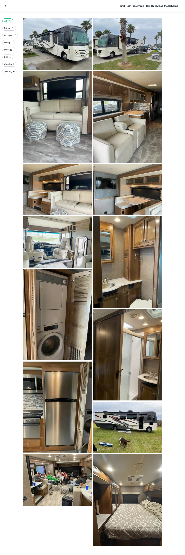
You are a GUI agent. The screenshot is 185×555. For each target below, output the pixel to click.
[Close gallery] (5, 5)
